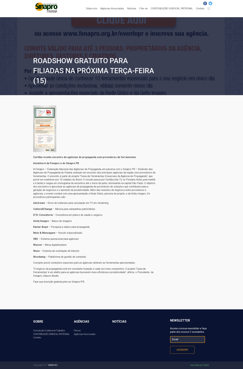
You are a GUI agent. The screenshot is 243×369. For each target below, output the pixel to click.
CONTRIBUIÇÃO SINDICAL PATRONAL (172, 8)
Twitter (210, 3)
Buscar (208, 8)
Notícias (131, 8)
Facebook (205, 3)
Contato (200, 8)
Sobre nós (91, 8)
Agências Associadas (112, 8)
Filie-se (143, 8)
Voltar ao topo (199, 365)
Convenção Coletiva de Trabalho (49, 330)
